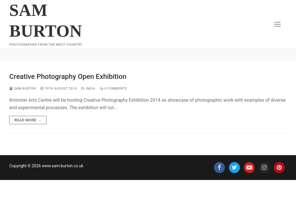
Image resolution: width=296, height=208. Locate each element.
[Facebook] (219, 167)
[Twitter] (234, 167)
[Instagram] (264, 167)
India (88, 88)
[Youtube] (249, 167)
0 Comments (113, 88)
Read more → (27, 120)
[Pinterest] (279, 167)
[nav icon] (277, 24)
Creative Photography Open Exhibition (67, 77)
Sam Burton (45, 20)
